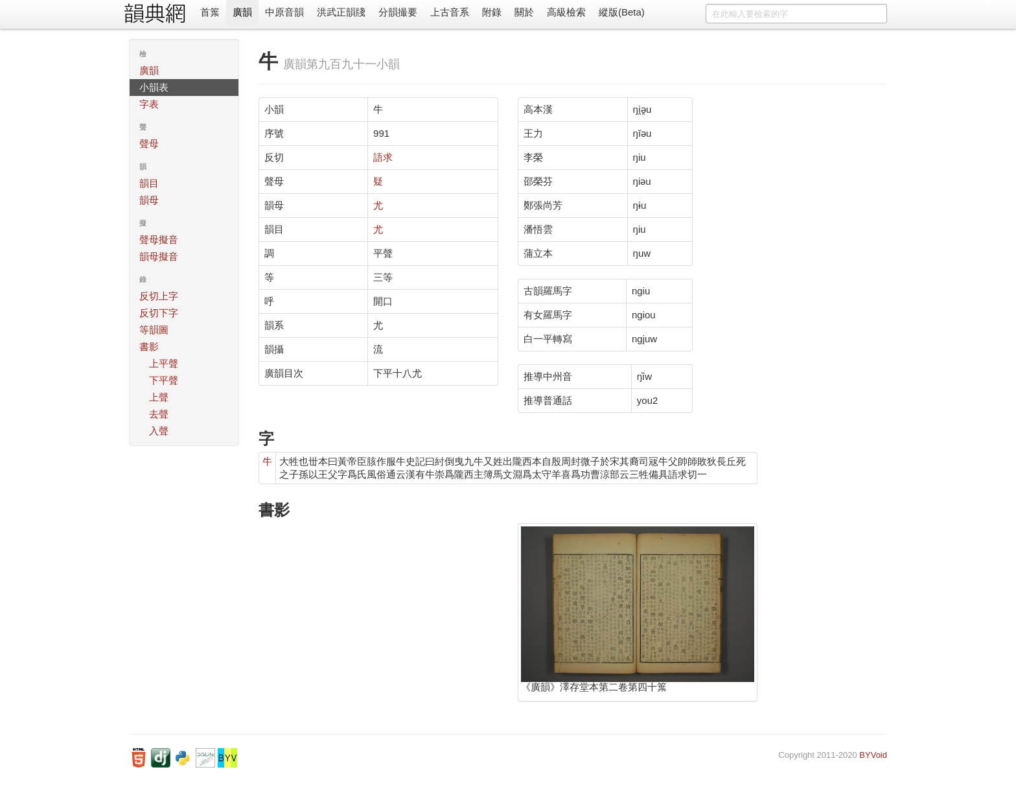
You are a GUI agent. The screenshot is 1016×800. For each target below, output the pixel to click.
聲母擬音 (158, 239)
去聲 (158, 413)
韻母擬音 (158, 256)
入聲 (158, 430)
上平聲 (163, 363)
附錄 (492, 12)
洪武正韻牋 (341, 12)
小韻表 (153, 87)
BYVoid (873, 755)
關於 (524, 12)
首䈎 (210, 12)
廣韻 (242, 12)
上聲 (158, 397)
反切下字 (158, 312)
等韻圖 (153, 329)
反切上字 (158, 295)
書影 (149, 346)
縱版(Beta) (622, 12)
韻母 (149, 200)
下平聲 (163, 380)
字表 (149, 104)
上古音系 (449, 12)
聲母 (149, 143)
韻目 (149, 183)
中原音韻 (284, 12)
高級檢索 (566, 12)
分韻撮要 (397, 12)
